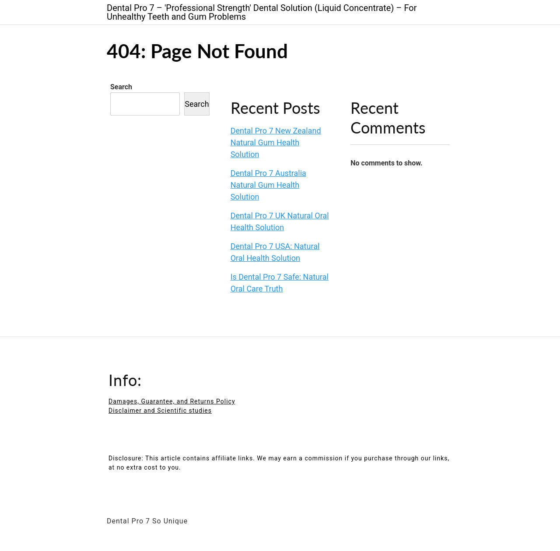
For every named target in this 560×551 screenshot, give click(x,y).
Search (121, 87)
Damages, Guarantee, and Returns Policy (171, 401)
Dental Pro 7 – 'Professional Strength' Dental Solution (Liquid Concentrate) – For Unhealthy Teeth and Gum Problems (261, 12)
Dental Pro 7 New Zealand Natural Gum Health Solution (276, 142)
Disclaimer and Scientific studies (160, 410)
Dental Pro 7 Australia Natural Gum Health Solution (268, 184)
